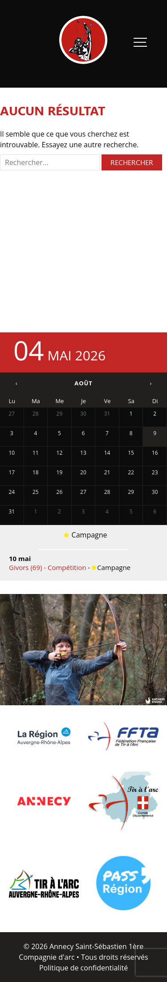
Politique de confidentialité (83, 968)
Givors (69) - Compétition (48, 567)
